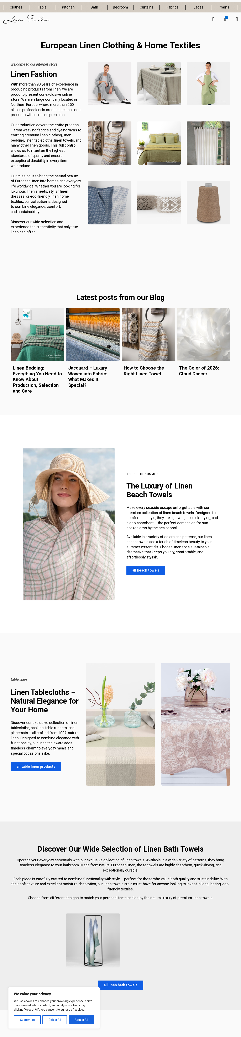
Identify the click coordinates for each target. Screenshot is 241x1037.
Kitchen (68, 7)
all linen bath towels (120, 985)
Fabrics (173, 7)
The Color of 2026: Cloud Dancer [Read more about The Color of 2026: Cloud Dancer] (199, 370)
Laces (199, 7)
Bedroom (120, 7)
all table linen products (36, 766)
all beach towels (145, 570)
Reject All (54, 1019)
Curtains (146, 7)
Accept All (81, 1019)
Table (42, 7)
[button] (225, 19)
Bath (94, 7)
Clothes (16, 7)
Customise (27, 1019)
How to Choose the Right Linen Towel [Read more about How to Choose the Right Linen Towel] (144, 370)
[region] (54, 1008)
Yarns (224, 7)
